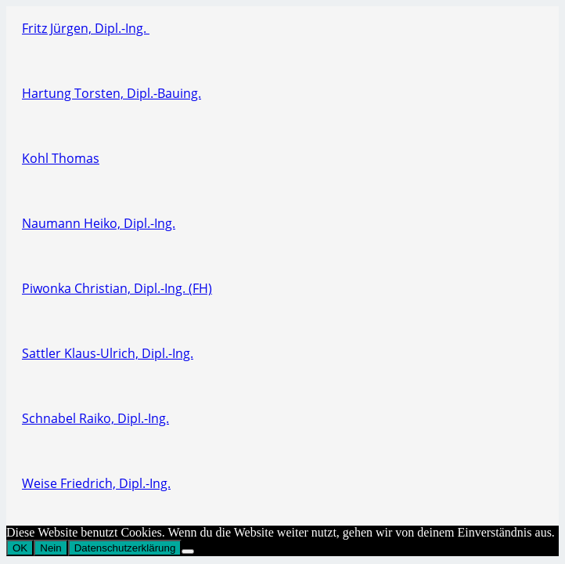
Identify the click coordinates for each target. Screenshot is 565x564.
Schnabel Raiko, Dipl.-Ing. (95, 418)
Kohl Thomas (60, 158)
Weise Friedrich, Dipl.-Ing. (96, 483)
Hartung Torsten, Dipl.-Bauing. (111, 93)
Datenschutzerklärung (125, 548)
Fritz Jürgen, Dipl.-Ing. (85, 28)
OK (20, 548)
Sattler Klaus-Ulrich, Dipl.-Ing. (107, 353)
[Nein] (188, 551)
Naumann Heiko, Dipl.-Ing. (98, 223)
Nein (50, 548)
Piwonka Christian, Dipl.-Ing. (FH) (117, 288)
